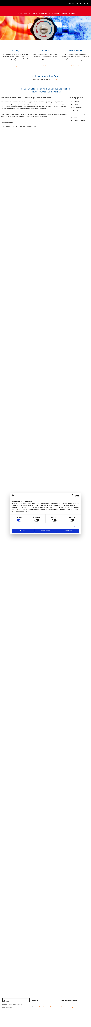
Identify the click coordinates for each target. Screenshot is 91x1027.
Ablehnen (22, 530)
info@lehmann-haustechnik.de (43, 1007)
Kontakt (72, 14)
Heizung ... (15, 66)
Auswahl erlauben (45, 530)
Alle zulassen (68, 530)
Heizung (27, 14)
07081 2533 (54, 79)
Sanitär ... (45, 66)
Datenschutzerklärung (67, 1007)
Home (20, 14)
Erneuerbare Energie (59, 14)
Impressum (64, 1004)
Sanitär (34, 14)
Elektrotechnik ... (75, 66)
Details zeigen (72, 526)
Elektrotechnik (44, 14)
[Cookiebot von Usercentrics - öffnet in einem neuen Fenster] (72, 495)
